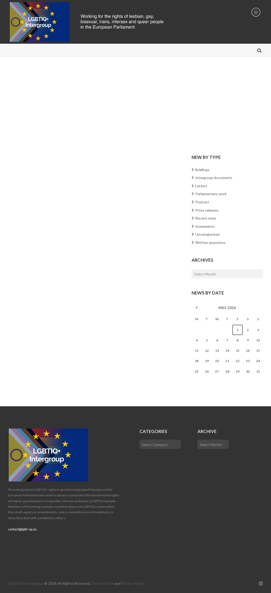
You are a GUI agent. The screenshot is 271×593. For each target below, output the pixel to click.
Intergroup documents (214, 177)
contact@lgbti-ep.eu (22, 528)
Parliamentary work (211, 193)
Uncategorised (207, 233)
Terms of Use (103, 582)
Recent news (206, 217)
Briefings (202, 169)
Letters (201, 186)
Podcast (202, 201)
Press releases (207, 209)
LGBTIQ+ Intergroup (25, 582)
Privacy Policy (132, 582)
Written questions (210, 241)
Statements (205, 225)
